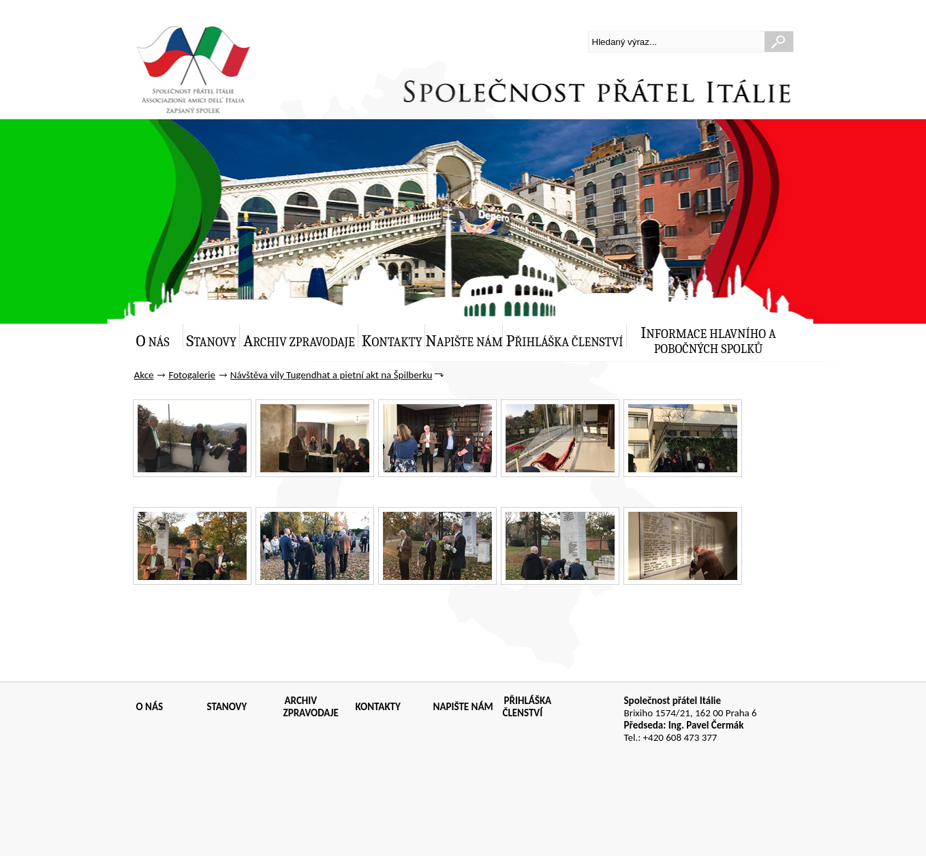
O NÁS (150, 707)
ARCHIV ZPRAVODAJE (311, 706)
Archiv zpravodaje (299, 341)
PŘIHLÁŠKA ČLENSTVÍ (527, 706)
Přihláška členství (564, 341)
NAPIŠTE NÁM (463, 707)
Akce (144, 375)
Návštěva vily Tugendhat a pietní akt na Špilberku (331, 375)
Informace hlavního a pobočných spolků (708, 340)
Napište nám (463, 341)
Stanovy (212, 341)
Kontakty (392, 341)
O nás (153, 341)
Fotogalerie (191, 375)
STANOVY (227, 707)
